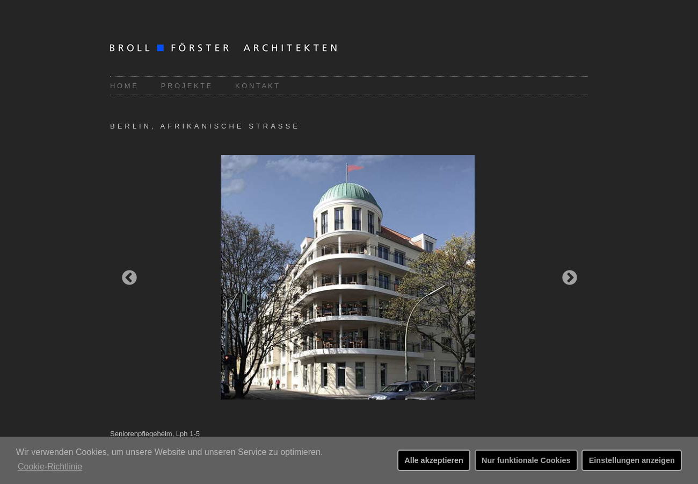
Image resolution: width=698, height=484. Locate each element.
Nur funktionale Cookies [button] (526, 460)
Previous (126, 274)
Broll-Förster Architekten (239, 49)
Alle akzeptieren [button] (433, 460)
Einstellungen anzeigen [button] (632, 460)
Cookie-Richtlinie (50, 466)
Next (566, 274)
